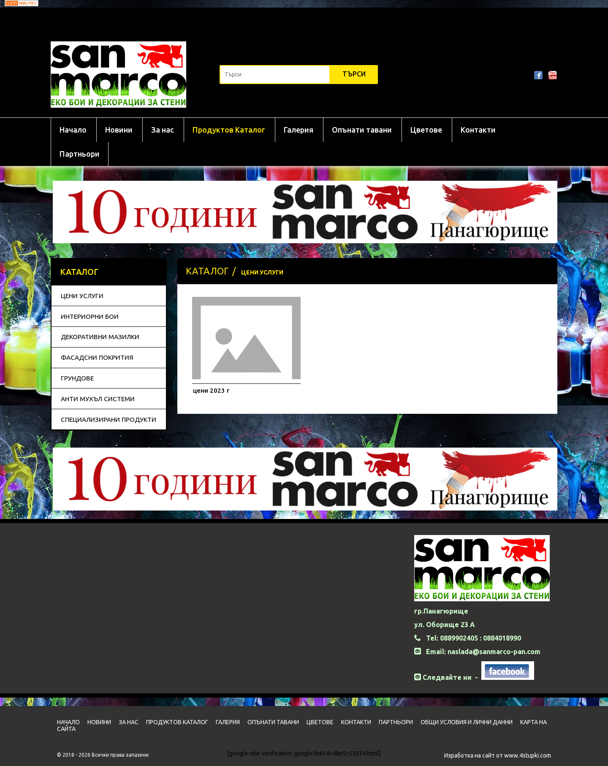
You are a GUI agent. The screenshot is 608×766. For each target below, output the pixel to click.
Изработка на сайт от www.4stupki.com (497, 755)
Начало (73, 129)
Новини (119, 129)
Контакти (478, 129)
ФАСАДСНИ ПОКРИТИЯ (97, 357)
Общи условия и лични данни (467, 722)
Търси (354, 74)
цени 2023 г (211, 390)
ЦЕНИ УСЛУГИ (82, 295)
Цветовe (426, 129)
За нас (162, 129)
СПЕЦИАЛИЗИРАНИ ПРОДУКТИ (108, 419)
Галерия (298, 129)
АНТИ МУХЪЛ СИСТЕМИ (98, 398)
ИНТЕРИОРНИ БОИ (90, 316)
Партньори (80, 153)
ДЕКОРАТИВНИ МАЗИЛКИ (100, 336)
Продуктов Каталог (229, 129)
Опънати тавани (362, 129)
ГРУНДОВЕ (77, 378)
